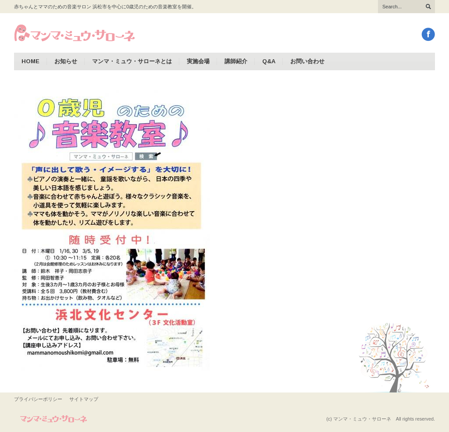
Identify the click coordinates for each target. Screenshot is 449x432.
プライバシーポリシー (38, 399)
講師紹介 (235, 61)
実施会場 (198, 61)
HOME (30, 61)
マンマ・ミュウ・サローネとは (132, 61)
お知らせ (65, 61)
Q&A (268, 61)
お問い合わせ (307, 61)
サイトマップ (83, 399)
